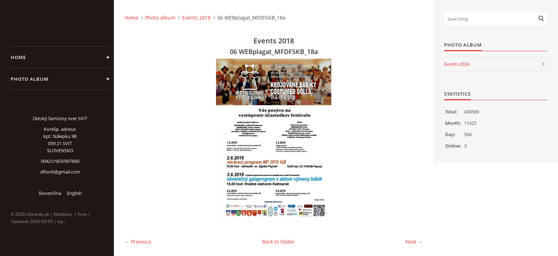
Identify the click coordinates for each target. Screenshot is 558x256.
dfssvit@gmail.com (60, 172)
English (74, 193)
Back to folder (278, 241)
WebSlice (63, 214)
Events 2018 (196, 17)
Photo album (29, 79)
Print (82, 214)
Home (18, 57)
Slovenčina (49, 193)
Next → (414, 241)
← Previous (138, 241)
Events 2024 (456, 64)
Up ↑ (61, 221)
